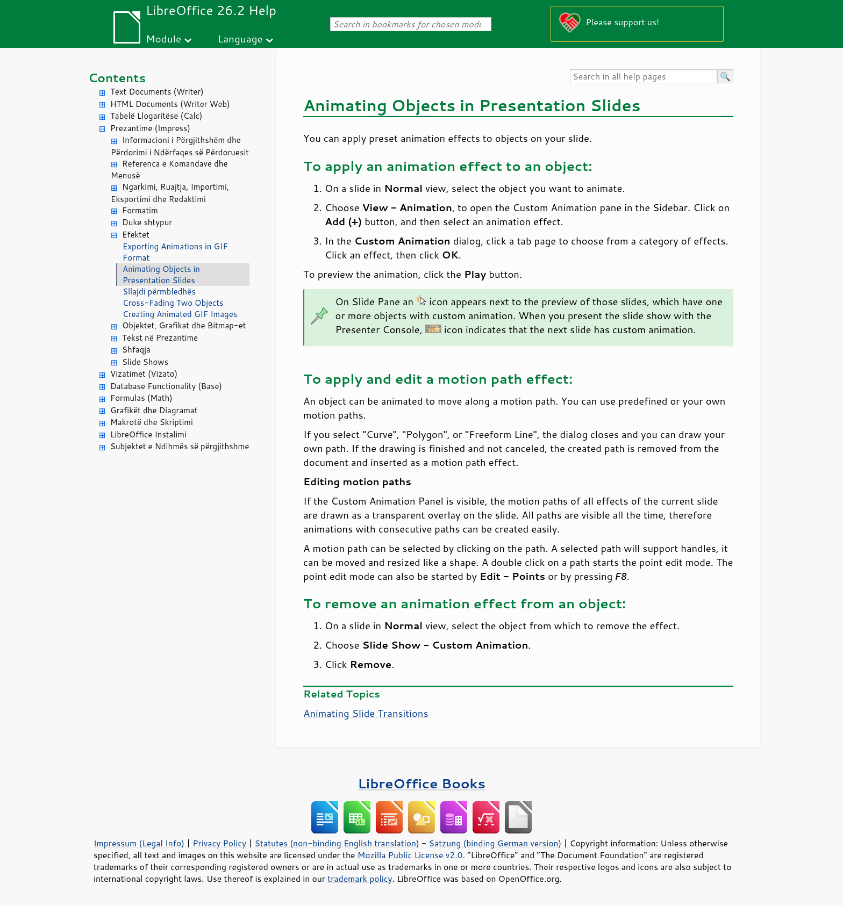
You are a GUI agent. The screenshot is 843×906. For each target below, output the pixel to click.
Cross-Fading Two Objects (173, 302)
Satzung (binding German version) (495, 843)
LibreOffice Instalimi (148, 434)
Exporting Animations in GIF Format (175, 252)
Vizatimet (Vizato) (143, 373)
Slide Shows (145, 362)
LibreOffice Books (421, 783)
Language (240, 38)
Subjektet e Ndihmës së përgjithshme (179, 446)
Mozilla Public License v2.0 (410, 855)
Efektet (135, 234)
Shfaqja (136, 349)
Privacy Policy (219, 843)
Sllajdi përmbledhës (159, 291)
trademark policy (359, 879)
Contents (117, 77)
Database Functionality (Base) (166, 386)
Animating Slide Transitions (365, 713)
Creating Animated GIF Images (180, 314)
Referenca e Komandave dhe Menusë (169, 170)
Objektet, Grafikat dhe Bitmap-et (184, 325)
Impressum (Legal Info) (139, 843)
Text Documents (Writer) (157, 91)
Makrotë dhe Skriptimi (151, 422)
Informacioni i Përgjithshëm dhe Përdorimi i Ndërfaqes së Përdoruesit (180, 146)
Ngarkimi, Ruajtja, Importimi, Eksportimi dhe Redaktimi (170, 193)
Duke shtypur (147, 222)
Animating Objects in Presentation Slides (161, 274)
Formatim (140, 210)
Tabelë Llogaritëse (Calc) (156, 115)
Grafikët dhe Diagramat (153, 410)
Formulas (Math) (141, 398)
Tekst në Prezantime (160, 337)
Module (163, 38)
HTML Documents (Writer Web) (170, 104)
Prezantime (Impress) (150, 128)
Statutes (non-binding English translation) (336, 843)
